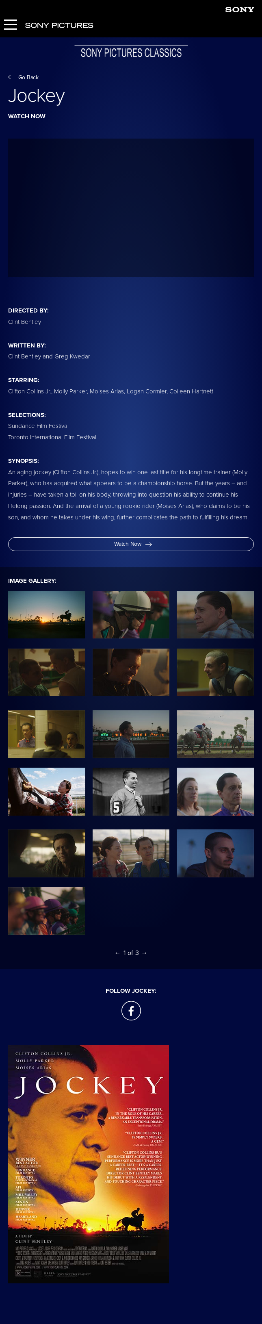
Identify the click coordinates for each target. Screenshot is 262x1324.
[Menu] (10, 25)
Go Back (23, 77)
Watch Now (133, 543)
